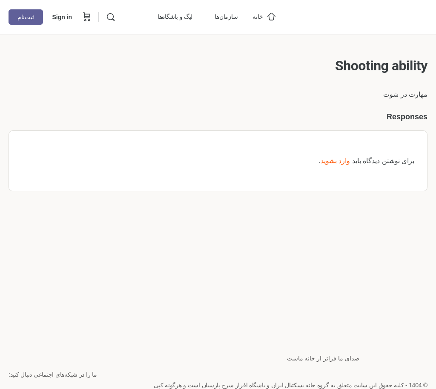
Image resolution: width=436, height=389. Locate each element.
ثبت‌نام (25, 17)
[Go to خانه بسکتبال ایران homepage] (363, 16)
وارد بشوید (335, 160)
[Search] (110, 17)
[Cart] (86, 17)
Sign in (62, 17)
